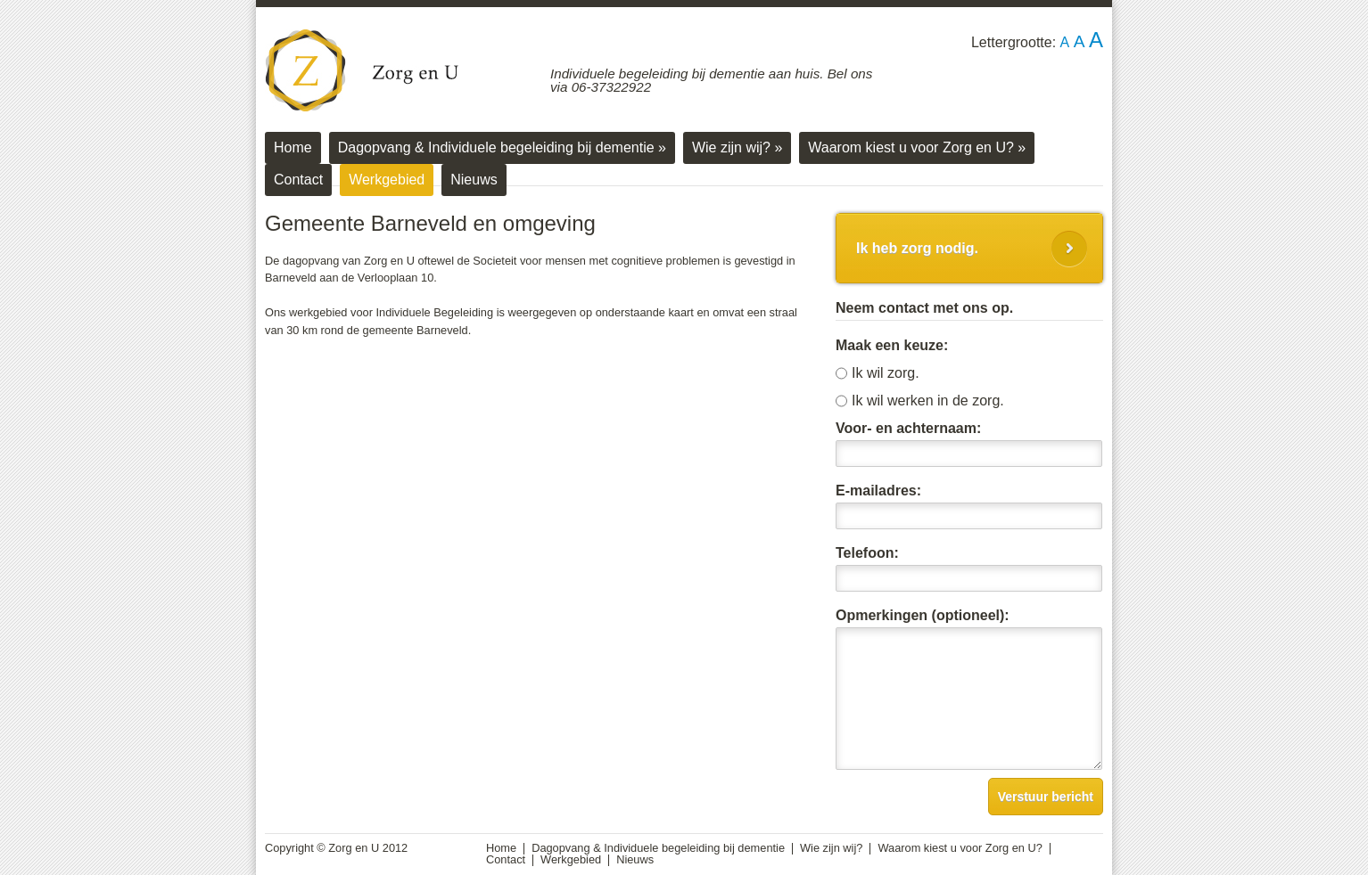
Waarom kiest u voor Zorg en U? (917, 147)
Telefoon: (867, 553)
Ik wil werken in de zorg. (928, 401)
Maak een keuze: (892, 346)
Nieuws (473, 179)
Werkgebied (386, 179)
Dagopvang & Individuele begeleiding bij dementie (502, 147)
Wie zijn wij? (737, 147)
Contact (298, 179)
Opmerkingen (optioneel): (923, 616)
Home (293, 147)
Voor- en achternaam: (908, 428)
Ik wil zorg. (885, 373)
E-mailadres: (878, 491)
